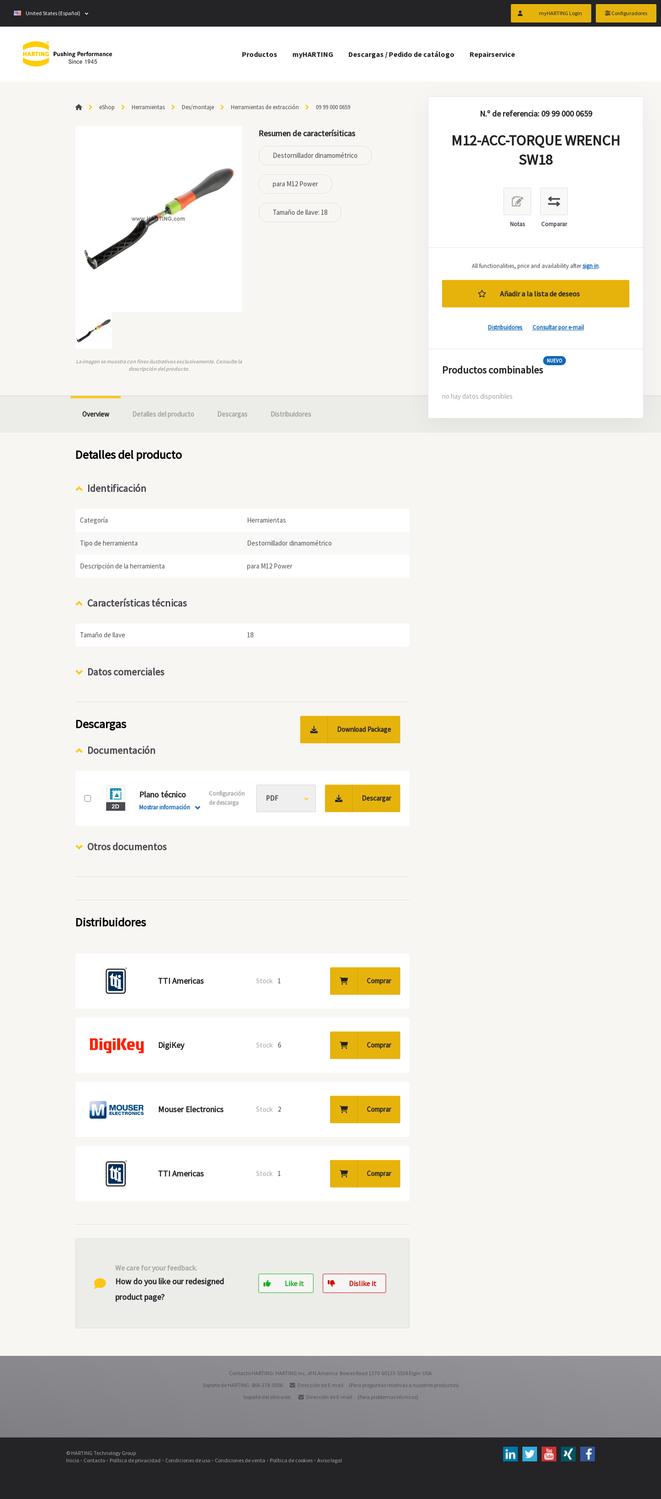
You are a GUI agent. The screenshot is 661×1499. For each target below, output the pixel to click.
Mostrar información (164, 807)
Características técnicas (137, 602)
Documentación (121, 750)
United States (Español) (47, 13)
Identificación (116, 488)
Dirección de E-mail (320, 1385)
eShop (107, 107)
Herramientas (148, 107)
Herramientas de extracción (265, 107)
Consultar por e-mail (558, 327)
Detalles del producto (163, 414)
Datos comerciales (125, 671)
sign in (591, 266)
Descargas (232, 414)
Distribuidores (505, 327)
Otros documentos (127, 846)
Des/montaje (198, 107)
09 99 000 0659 (333, 107)
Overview (95, 414)
